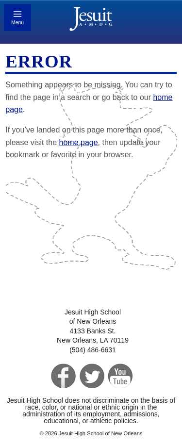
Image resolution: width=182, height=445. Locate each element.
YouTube (119, 376)
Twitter (91, 376)
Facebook (62, 376)
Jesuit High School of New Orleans (91, 20)
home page (78, 142)
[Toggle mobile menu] (17, 17)
